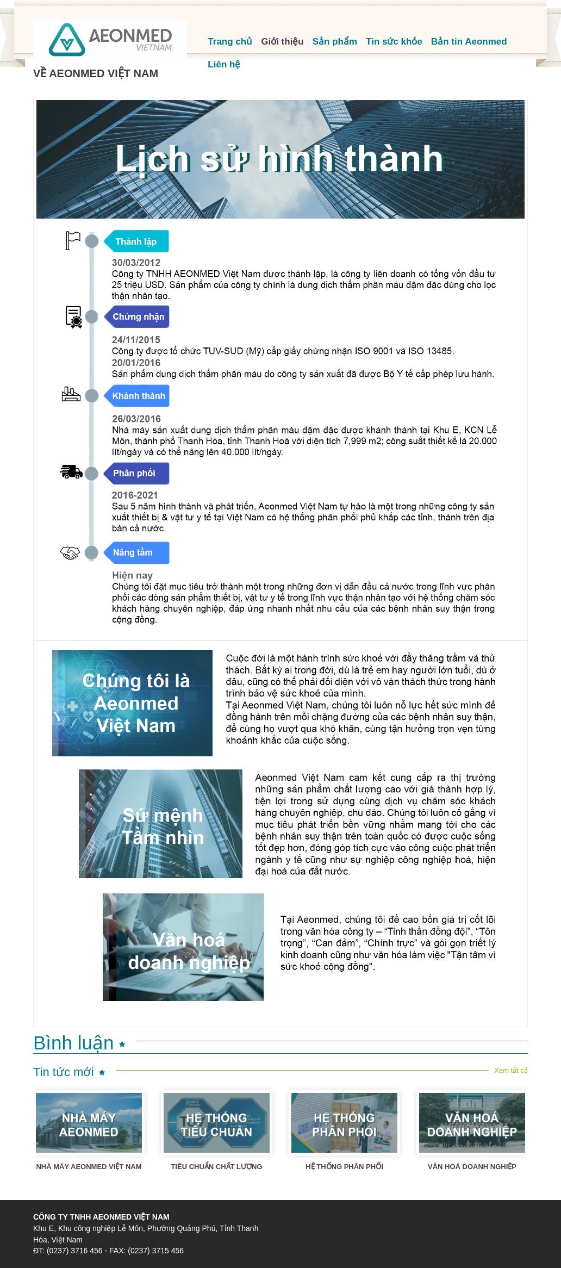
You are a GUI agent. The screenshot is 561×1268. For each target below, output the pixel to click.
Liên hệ (224, 64)
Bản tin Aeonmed (469, 41)
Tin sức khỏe (394, 41)
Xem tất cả (511, 1070)
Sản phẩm (335, 41)
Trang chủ (230, 41)
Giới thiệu (282, 41)
